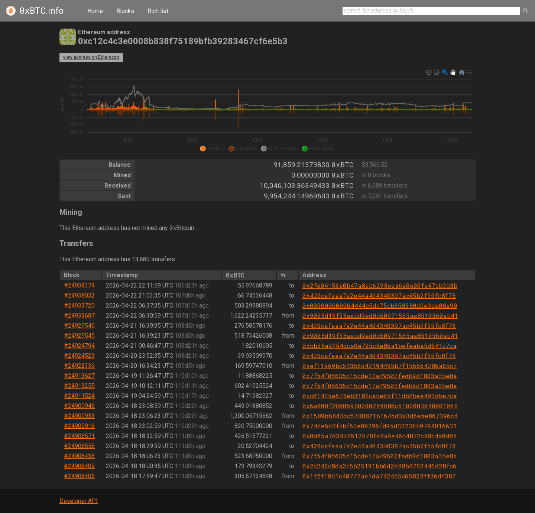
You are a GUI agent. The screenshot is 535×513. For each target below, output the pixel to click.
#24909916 (79, 425)
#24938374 (79, 285)
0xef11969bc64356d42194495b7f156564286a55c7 (379, 366)
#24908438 (79, 456)
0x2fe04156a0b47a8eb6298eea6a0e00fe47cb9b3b (379, 285)
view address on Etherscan (91, 57)
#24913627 (79, 375)
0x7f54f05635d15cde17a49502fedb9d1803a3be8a (379, 376)
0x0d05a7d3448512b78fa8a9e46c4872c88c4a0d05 (379, 436)
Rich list (157, 10)
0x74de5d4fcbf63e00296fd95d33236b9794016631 (379, 426)
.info (41, 11)
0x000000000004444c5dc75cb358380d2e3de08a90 (379, 305)
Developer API (78, 500)
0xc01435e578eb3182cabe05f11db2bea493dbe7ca (379, 396)
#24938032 (79, 295)
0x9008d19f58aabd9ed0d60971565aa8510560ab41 (380, 315)
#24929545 (79, 335)
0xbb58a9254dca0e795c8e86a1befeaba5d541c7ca (379, 346)
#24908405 (79, 476)
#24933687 (79, 315)
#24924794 (79, 345)
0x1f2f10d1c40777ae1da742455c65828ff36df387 (379, 476)
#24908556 (79, 445)
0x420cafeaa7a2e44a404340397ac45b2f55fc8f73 (379, 295)
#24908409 (79, 466)
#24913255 (79, 385)
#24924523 (79, 355)
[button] (212, 149)
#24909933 (79, 415)
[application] (267, 110)
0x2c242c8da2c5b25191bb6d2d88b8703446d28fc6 (379, 466)
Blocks (125, 10)
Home (95, 10)
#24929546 (79, 325)
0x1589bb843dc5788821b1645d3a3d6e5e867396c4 (380, 416)
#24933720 (79, 305)
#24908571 (79, 435)
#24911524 (79, 395)
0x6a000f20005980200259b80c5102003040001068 (380, 406)
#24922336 (79, 365)
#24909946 (79, 405)
